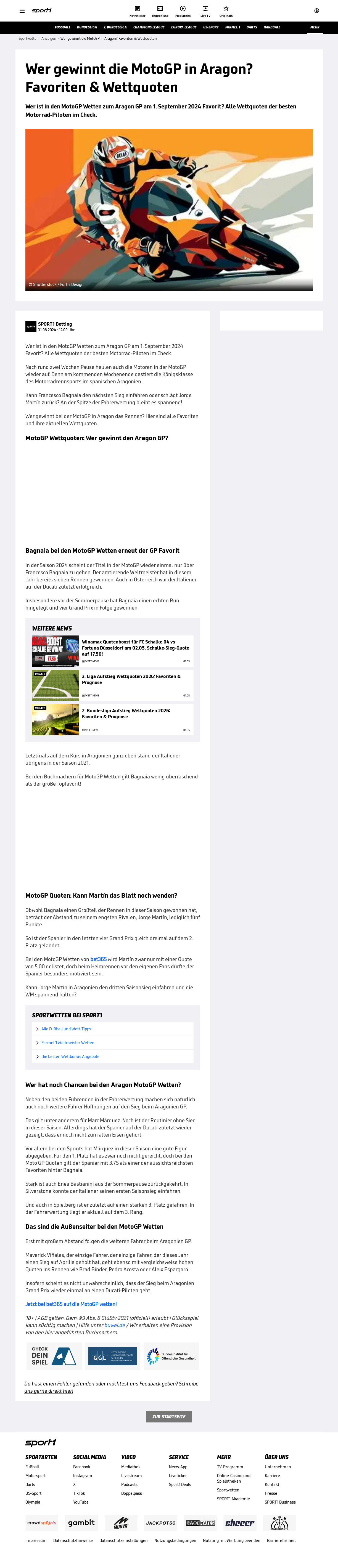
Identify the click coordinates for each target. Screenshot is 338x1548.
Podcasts (129, 1484)
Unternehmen (278, 1466)
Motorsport (35, 1475)
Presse (271, 1493)
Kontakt (272, 1484)
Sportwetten (228, 1490)
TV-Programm (230, 1466)
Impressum (36, 1540)
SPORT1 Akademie (233, 1498)
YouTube (81, 1502)
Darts (30, 1484)
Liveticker (178, 1475)
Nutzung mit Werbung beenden (231, 1540)
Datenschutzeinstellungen (123, 1540)
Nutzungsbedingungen (175, 1540)
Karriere (272, 1475)
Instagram (82, 1475)
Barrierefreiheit (281, 1540)
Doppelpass (131, 1493)
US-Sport (33, 1493)
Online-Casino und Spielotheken (233, 1478)
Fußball (32, 1466)
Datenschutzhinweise (73, 1540)
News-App (178, 1466)
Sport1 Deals (180, 1484)
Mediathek (131, 1466)
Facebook (81, 1466)
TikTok (79, 1493)
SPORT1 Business (280, 1502)
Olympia (32, 1502)
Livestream (131, 1475)
